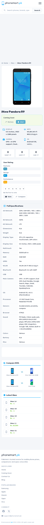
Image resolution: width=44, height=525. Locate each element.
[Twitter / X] (9, 511)
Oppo (3, 498)
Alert (20, 122)
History (9, 122)
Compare (20, 197)
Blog (3, 480)
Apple (3, 492)
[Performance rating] (21, 189)
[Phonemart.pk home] (12, 3)
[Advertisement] (22, 37)
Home (3, 470)
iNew (12, 63)
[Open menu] (40, 3)
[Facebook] (3, 511)
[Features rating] (6, 189)
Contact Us (5, 476)
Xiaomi (4, 495)
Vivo (3, 502)
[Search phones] (19, 10)
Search (37, 10)
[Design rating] (14, 189)
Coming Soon (6, 473)
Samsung (4, 488)
